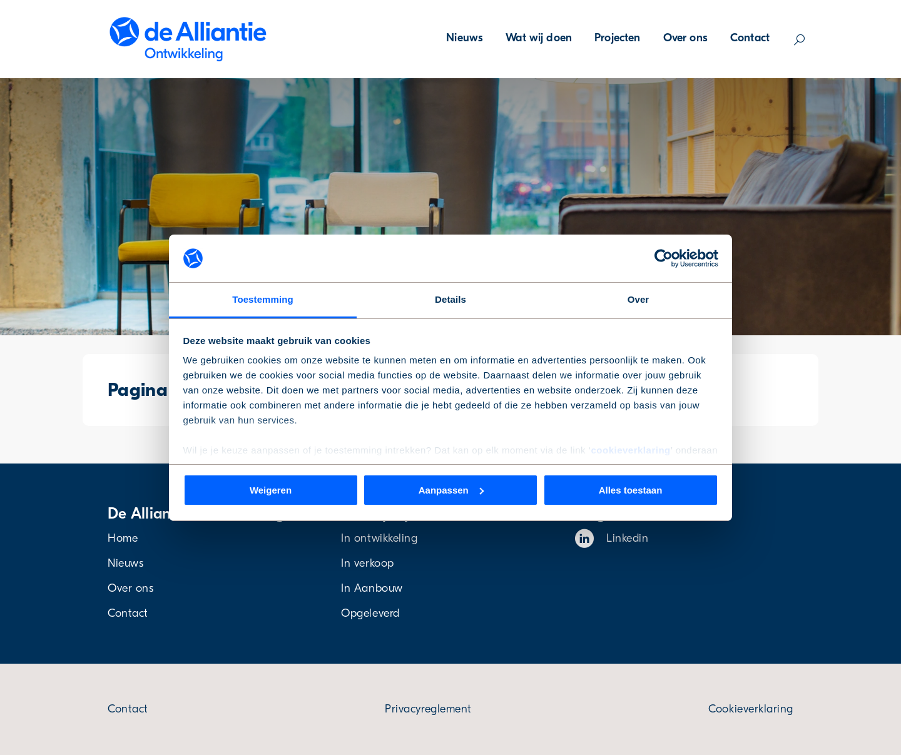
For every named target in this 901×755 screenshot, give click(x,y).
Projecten (617, 37)
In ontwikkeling (379, 538)
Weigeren (271, 490)
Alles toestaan (631, 490)
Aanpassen (451, 490)
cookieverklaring (630, 450)
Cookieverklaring (750, 709)
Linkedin (612, 538)
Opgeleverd (370, 613)
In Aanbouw (371, 588)
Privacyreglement (428, 709)
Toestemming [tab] (262, 299)
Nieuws (464, 37)
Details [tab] (450, 299)
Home (123, 538)
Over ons (685, 37)
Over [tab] (638, 299)
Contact (750, 37)
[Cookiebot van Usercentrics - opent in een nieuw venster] (663, 258)
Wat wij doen (539, 37)
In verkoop (367, 563)
